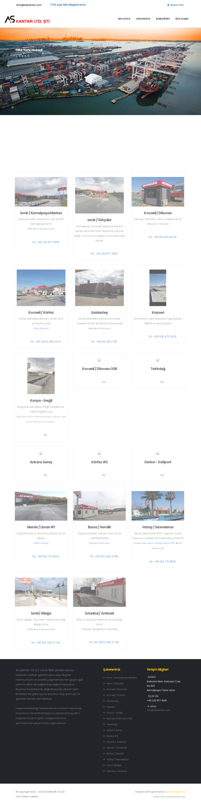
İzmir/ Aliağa (112, 765)
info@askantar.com (29, 5)
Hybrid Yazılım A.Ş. (175, 791)
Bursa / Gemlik (113, 753)
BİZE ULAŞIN (181, 18)
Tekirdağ (110, 724)
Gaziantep (111, 701)
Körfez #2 (110, 736)
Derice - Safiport (114, 741)
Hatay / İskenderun (116, 759)
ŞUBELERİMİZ (163, 18)
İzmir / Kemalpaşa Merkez (120, 677)
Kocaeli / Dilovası (115, 689)
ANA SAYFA (124, 18)
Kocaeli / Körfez (114, 695)
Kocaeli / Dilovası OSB (117, 718)
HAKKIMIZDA (143, 18)
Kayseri (109, 706)
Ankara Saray (112, 730)
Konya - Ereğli (113, 712)
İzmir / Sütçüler (113, 683)
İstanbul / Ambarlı (115, 771)
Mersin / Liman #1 (115, 747)
